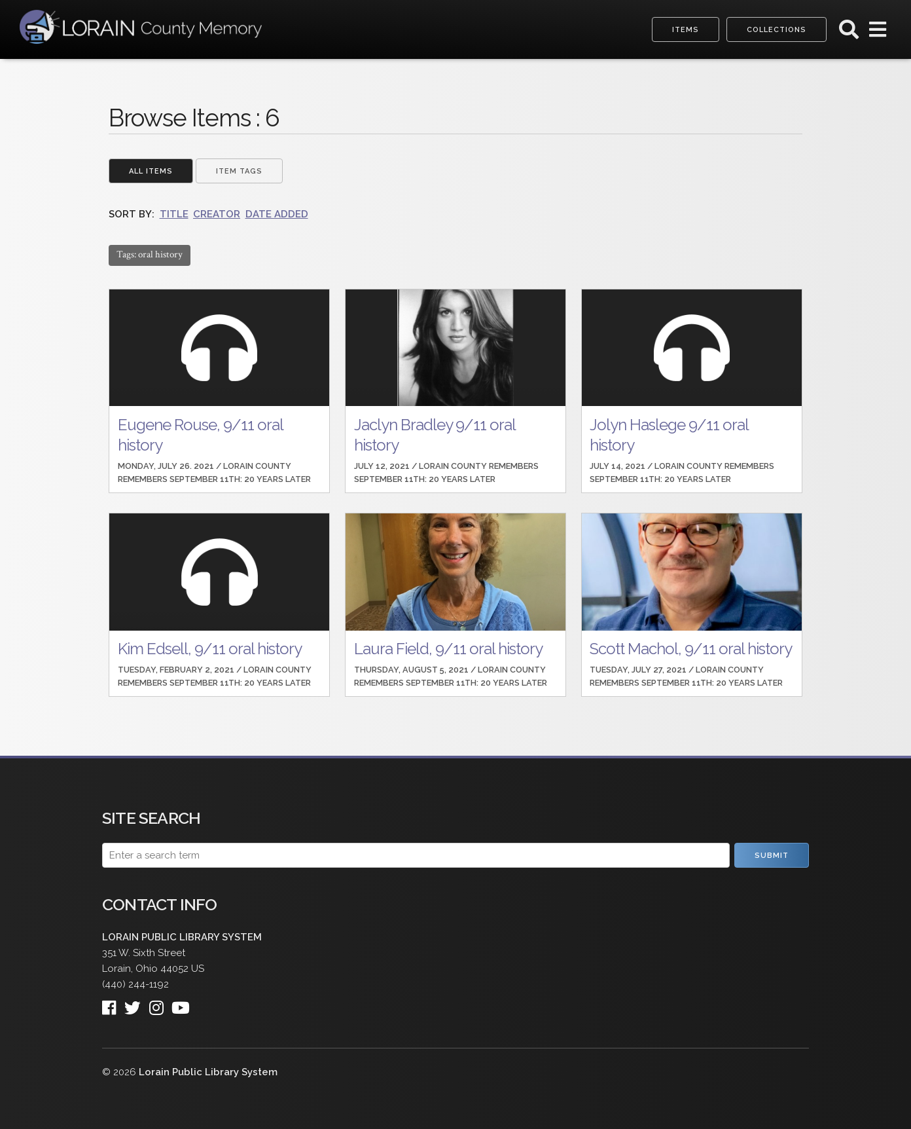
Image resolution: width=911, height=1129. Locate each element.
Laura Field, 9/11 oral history (448, 648)
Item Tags (239, 171)
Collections (776, 30)
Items (685, 30)
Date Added (276, 214)
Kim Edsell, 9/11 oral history (210, 648)
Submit (772, 855)
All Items (151, 171)
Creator (216, 214)
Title (174, 214)
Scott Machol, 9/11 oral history (691, 648)
